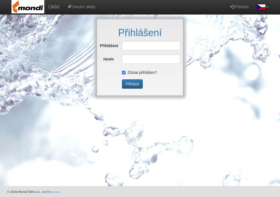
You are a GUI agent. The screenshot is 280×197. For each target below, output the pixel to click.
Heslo (108, 59)
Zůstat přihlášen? (139, 72)
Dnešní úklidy (81, 7)
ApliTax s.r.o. (51, 191)
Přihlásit (239, 7)
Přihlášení (107, 46)
